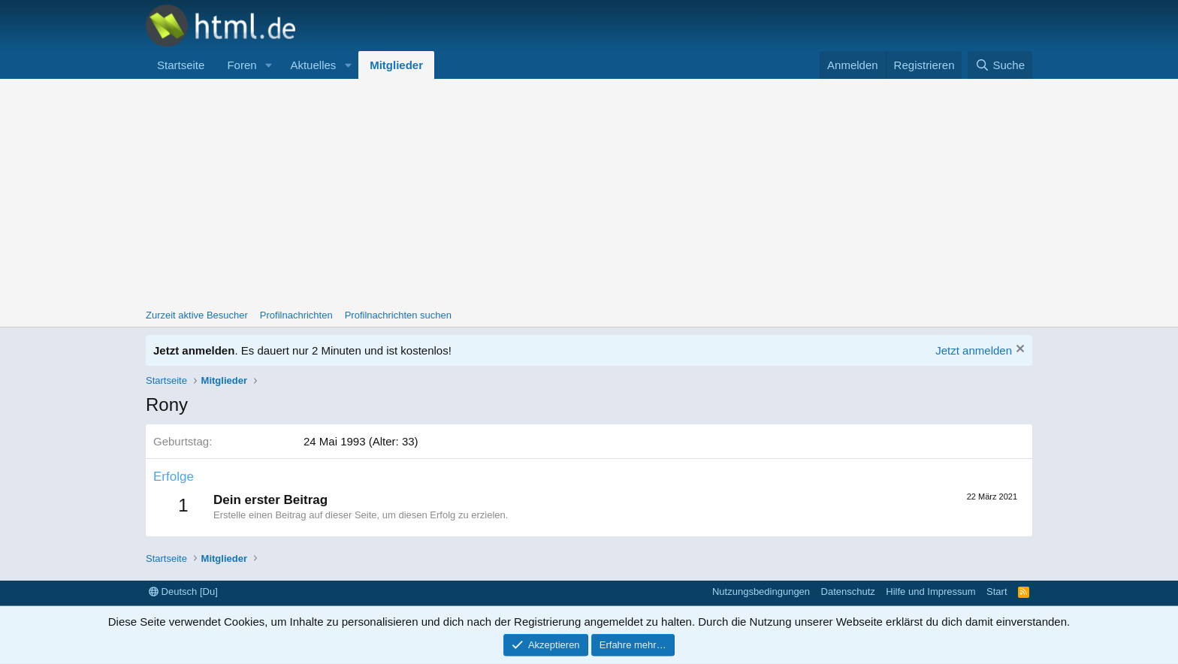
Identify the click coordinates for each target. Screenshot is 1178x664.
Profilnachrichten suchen (398, 315)
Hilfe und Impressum (930, 591)
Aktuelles (313, 65)
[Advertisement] (589, 191)
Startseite (180, 65)
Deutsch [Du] (183, 591)
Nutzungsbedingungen (761, 591)
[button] (268, 65)
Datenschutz (848, 591)
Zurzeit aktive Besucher (197, 315)
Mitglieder (396, 65)
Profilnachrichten (296, 315)
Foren (241, 65)
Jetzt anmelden (973, 350)
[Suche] (1000, 65)
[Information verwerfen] (1018, 350)
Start (996, 591)
